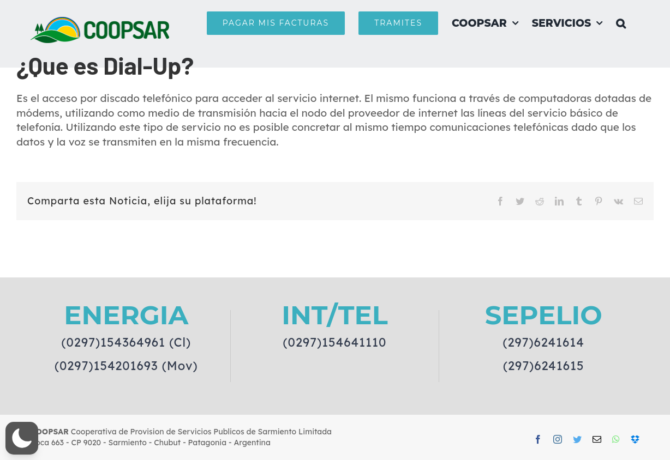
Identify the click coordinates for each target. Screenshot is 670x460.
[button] (621, 23)
